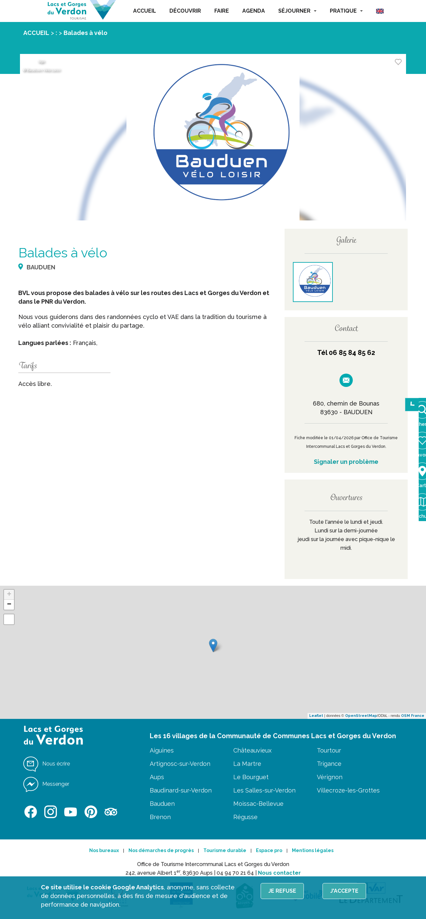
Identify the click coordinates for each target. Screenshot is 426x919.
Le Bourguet (251, 776)
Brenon (160, 816)
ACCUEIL (144, 11)
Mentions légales (312, 850)
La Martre (247, 763)
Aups (157, 776)
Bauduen (162, 803)
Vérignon (329, 776)
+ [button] (9, 595)
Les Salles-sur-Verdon (264, 790)
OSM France (412, 716)
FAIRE (221, 11)
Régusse (245, 816)
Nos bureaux (104, 850)
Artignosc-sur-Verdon (180, 763)
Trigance (329, 763)
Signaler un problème (346, 461)
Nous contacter (279, 873)
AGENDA (253, 11)
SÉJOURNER (297, 11)
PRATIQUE (346, 11)
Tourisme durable (224, 850)
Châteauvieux (252, 750)
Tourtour (329, 750)
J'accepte (344, 891)
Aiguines (162, 750)
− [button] (9, 605)
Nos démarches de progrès (161, 850)
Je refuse (282, 891)
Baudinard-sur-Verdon (181, 790)
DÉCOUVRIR (185, 11)
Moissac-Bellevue (258, 803)
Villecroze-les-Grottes (348, 790)
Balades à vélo (85, 32)
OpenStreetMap (361, 716)
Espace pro (269, 850)
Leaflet (316, 716)
